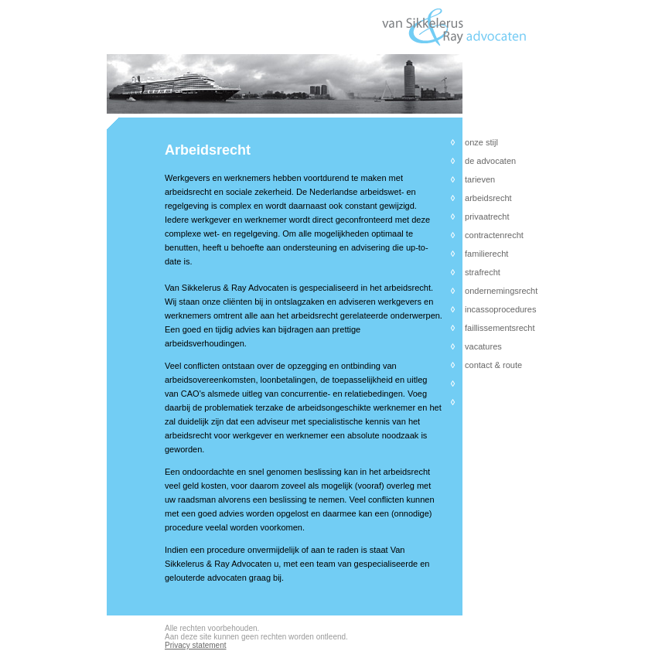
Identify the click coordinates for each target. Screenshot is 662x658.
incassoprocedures (500, 309)
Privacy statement (195, 645)
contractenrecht (494, 235)
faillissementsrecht (499, 327)
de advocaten (490, 160)
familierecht (486, 253)
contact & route (493, 365)
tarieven (480, 179)
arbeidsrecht (488, 198)
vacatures (483, 346)
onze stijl (481, 142)
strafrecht (482, 272)
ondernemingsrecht (501, 290)
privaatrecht (487, 216)
